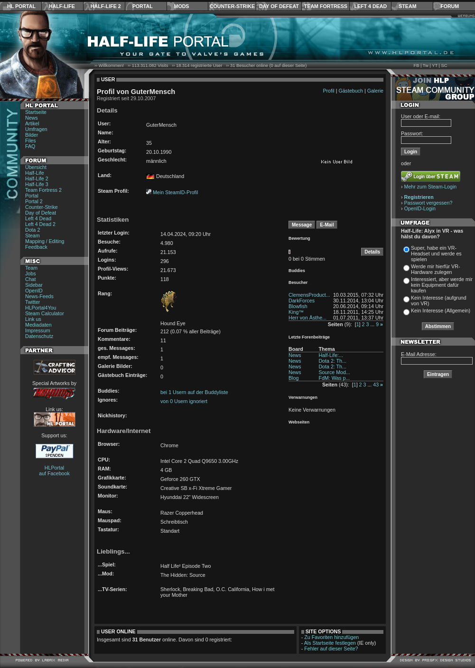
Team (31, 268)
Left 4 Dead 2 (40, 224)
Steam (407, 6)
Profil (328, 91)
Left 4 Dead (370, 6)
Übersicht (36, 167)
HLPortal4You (40, 307)
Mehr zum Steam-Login (430, 186)
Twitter (32, 302)
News (31, 118)
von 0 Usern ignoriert (183, 401)
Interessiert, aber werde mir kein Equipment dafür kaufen (442, 284)
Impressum (37, 330)
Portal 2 (34, 201)
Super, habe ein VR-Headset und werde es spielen (436, 253)
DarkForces (302, 300)
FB (416, 65)
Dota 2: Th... (332, 361)
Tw (425, 65)
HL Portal (21, 6)
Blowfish (298, 306)
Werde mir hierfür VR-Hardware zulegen (435, 269)
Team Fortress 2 (43, 190)
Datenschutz (39, 336)
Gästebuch (350, 91)
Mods (181, 6)
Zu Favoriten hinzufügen (331, 637)
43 (376, 384)
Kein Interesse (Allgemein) (440, 310)
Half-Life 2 (106, 6)
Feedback (36, 247)
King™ (296, 312)
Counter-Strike (232, 6)
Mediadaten (38, 325)
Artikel (32, 123)
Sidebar (34, 285)
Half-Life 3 (36, 184)
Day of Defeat (279, 6)
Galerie (375, 91)
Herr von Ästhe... (307, 317)
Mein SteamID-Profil (175, 192)
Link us (33, 319)
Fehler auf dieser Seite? (331, 648)
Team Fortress (325, 6)
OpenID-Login (420, 208)
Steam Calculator (44, 313)
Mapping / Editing (44, 241)
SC (444, 65)
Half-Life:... (330, 355)
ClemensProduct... (309, 295)
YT (435, 65)
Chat (30, 279)
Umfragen (36, 129)
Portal (142, 6)
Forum (449, 6)
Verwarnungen (303, 397)
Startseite (36, 112)
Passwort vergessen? (428, 203)
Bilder (31, 135)
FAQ (30, 146)
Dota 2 (32, 230)
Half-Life (62, 6)
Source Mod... (334, 372)
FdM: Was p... (334, 378)
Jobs (30, 273)
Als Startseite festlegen (330, 643)
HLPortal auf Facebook (54, 470)
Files (30, 140)
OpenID (34, 290)
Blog (293, 378)
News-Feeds (39, 296)
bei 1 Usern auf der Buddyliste (194, 392)
